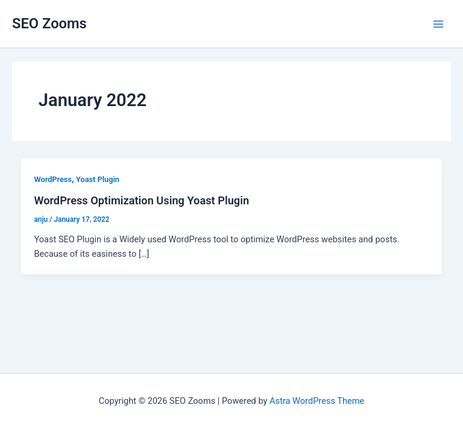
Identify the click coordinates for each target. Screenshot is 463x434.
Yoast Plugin (97, 179)
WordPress (53, 179)
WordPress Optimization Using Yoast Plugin (141, 200)
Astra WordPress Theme (316, 400)
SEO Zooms (49, 23)
